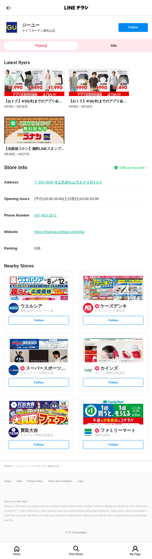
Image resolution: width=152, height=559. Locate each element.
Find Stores (76, 554)
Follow (133, 28)
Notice (7, 481)
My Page (135, 554)
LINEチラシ (76, 8)
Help (19, 481)
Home (17, 554)
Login (81, 481)
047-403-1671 (45, 215)
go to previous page (9, 7)
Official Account (132, 168)
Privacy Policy (35, 481)
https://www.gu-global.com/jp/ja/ (59, 232)
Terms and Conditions (60, 481)
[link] (11, 27)
